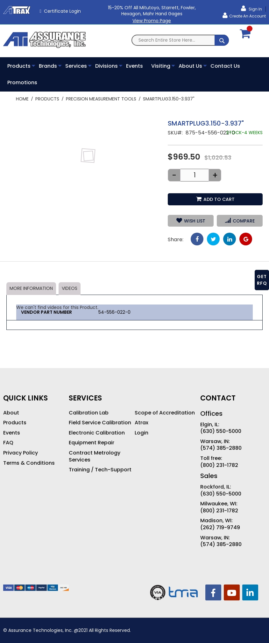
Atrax (141, 422)
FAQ (8, 442)
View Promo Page (151, 20)
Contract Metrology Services (94, 456)
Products (47, 99)
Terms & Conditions (29, 463)
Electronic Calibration (97, 432)
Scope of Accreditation (165, 412)
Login (141, 432)
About (11, 412)
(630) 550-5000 (220, 431)
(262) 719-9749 (220, 527)
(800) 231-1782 (219, 465)
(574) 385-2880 (221, 448)
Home (22, 99)
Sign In (255, 9)
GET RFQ (262, 279)
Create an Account (247, 16)
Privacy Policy (20, 452)
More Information (31, 288)
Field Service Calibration (100, 422)
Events (11, 432)
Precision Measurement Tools (101, 99)
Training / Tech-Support (100, 469)
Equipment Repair (91, 442)
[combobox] (180, 40)
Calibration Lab (89, 412)
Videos (69, 288)
